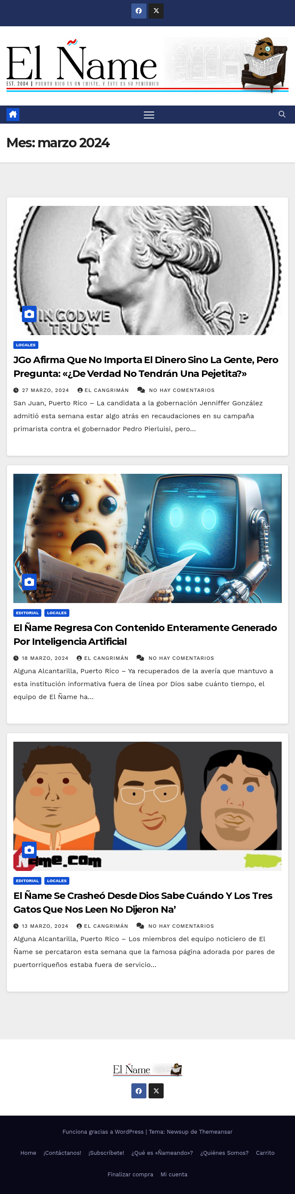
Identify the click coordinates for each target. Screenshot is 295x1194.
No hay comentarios (182, 390)
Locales (26, 344)
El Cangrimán (104, 390)
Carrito (265, 1153)
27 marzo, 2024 (46, 390)
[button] (282, 114)
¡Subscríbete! (106, 1153)
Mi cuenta (174, 1174)
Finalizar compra (130, 1174)
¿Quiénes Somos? (224, 1153)
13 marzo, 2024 (46, 926)
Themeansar (216, 1132)
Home (28, 1153)
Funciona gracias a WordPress (104, 1132)
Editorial (27, 612)
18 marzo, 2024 (46, 658)
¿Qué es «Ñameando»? (162, 1153)
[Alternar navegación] (149, 114)
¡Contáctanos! (62, 1153)
